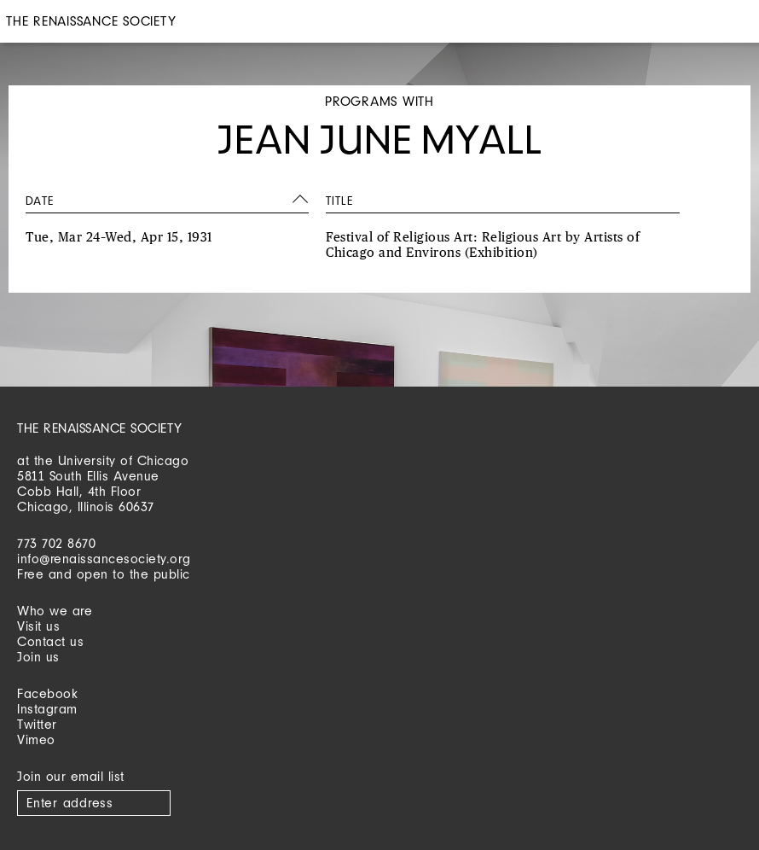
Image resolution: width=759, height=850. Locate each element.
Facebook (47, 693)
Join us (38, 657)
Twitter (37, 724)
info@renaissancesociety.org (104, 558)
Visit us (38, 626)
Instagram (47, 709)
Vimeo (36, 739)
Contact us (50, 641)
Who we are (54, 611)
